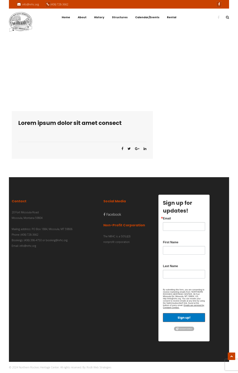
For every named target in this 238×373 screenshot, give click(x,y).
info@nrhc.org (30, 4)
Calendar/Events (147, 17)
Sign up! (184, 317)
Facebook (112, 214)
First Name (170, 242)
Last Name (170, 266)
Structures (120, 17)
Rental (171, 17)
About (82, 17)
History (99, 17)
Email (167, 218)
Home (66, 17)
